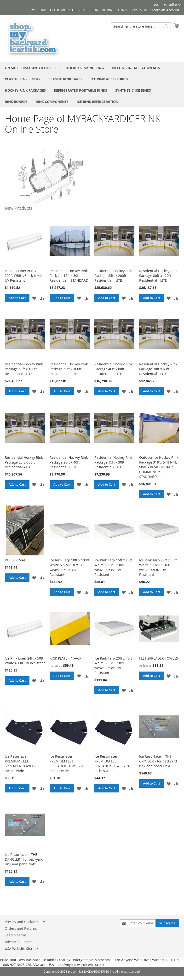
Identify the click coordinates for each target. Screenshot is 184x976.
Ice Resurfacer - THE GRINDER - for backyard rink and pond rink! (158, 761)
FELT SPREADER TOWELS (158, 658)
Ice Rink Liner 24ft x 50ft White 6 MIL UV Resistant (25, 660)
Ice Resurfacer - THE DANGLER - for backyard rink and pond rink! (24, 859)
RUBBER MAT (15, 560)
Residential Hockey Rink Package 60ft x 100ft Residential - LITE (24, 369)
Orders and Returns (21, 928)
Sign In (136, 10)
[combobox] (141, 26)
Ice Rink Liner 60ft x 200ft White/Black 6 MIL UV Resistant (23, 275)
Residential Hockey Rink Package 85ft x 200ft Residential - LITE (113, 275)
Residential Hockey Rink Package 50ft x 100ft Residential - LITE (69, 369)
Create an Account (164, 10)
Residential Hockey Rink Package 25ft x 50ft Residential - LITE (24, 462)
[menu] (92, 84)
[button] (167, 5)
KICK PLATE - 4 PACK (65, 658)
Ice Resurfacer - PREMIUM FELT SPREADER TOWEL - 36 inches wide (112, 763)
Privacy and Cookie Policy (25, 921)
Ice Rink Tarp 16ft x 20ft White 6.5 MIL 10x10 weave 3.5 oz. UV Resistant (113, 567)
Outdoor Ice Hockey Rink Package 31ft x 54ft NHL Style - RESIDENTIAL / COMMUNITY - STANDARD (158, 467)
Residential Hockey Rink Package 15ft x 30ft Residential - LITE (113, 462)
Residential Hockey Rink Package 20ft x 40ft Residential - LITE (69, 462)
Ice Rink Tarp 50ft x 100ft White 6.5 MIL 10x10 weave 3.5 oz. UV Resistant (69, 567)
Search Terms (16, 935)
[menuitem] (31, 67)
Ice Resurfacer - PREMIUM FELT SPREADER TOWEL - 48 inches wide (67, 763)
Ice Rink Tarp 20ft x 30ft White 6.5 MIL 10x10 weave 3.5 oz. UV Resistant (158, 567)
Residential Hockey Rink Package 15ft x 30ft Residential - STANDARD (69, 275)
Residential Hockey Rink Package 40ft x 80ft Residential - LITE (113, 369)
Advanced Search (19, 942)
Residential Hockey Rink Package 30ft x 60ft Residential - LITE (158, 369)
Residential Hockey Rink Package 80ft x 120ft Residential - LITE (158, 275)
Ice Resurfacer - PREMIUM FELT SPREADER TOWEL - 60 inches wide (22, 763)
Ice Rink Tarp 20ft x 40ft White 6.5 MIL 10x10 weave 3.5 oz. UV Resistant (113, 665)
